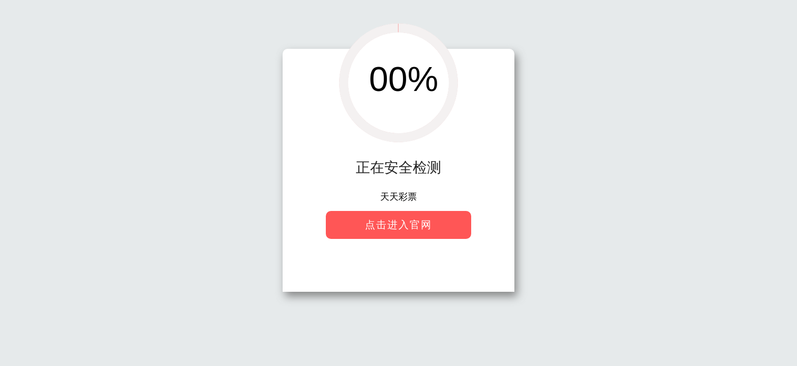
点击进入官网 (398, 224)
